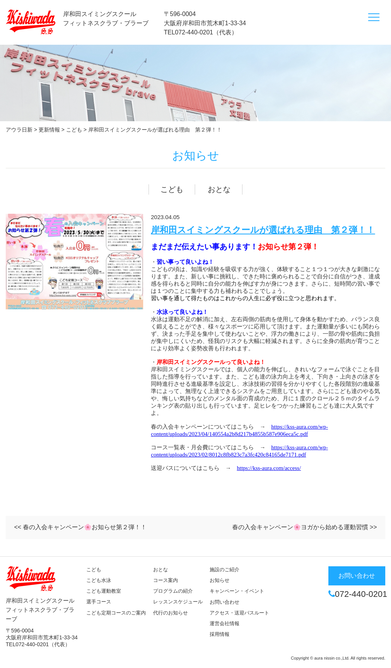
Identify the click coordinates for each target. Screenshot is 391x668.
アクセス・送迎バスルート (239, 613)
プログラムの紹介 (173, 591)
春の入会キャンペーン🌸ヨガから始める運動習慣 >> (304, 527)
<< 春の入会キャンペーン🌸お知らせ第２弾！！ (80, 527)
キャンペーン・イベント (237, 591)
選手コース (98, 602)
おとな (219, 189)
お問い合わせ (224, 602)
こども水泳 (98, 580)
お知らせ (219, 580)
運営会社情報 (224, 623)
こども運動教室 (103, 591)
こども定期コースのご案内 (116, 613)
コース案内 (165, 580)
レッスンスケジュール (178, 602)
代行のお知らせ (170, 613)
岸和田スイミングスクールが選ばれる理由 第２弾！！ (263, 230)
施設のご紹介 (224, 569)
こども (171, 189)
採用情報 (219, 634)
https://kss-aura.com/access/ (269, 468)
